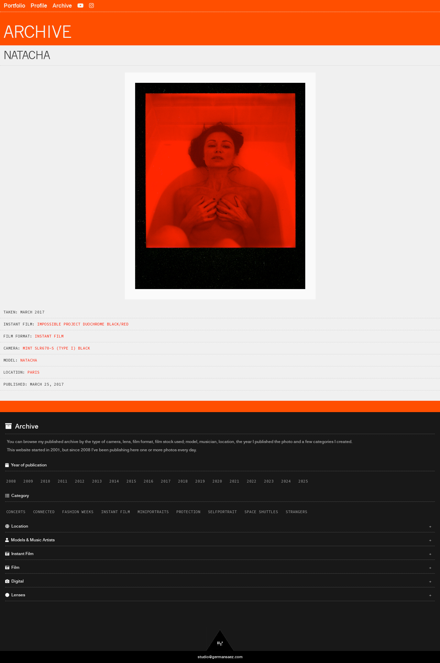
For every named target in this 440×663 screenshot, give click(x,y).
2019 (200, 481)
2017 (165, 481)
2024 (286, 481)
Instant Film (49, 336)
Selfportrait (222, 511)
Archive (62, 5)
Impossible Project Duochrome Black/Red (83, 324)
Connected (44, 511)
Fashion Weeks (78, 511)
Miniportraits (153, 511)
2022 (251, 481)
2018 (183, 481)
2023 (269, 481)
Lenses (218, 595)
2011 (62, 481)
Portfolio (14, 5)
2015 (131, 481)
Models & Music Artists (218, 540)
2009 (28, 481)
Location (218, 526)
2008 (11, 481)
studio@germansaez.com (220, 656)
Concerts (15, 511)
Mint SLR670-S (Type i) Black (56, 348)
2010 (45, 481)
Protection (188, 511)
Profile (39, 5)
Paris (34, 372)
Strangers (296, 511)
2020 (217, 481)
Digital (218, 581)
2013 (97, 481)
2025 (303, 481)
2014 (114, 481)
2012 (80, 481)
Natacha (28, 360)
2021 (234, 481)
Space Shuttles (261, 511)
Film (218, 567)
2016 (148, 481)
